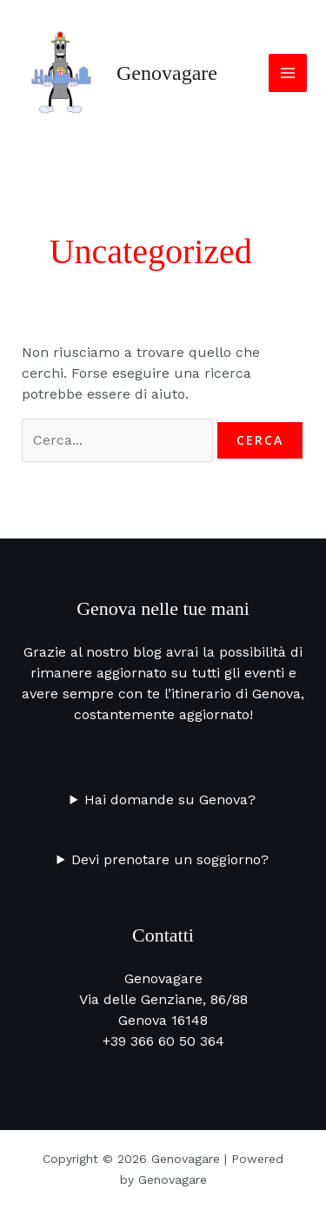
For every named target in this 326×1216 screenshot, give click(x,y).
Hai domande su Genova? (170, 799)
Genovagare (166, 73)
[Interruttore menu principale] (288, 73)
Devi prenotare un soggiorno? (170, 859)
